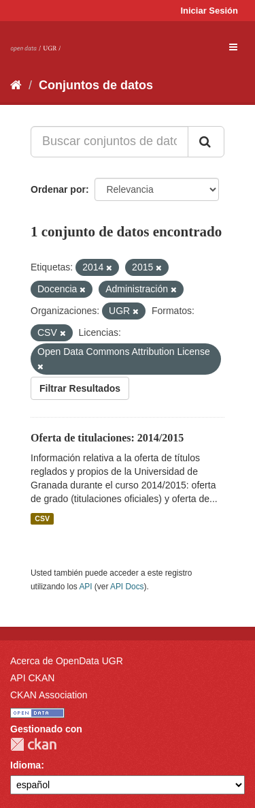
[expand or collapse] (233, 47)
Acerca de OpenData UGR (66, 660)
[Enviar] (206, 141)
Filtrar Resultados (79, 388)
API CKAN (32, 677)
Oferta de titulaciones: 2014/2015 (107, 438)
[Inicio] (16, 85)
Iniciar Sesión (209, 10)
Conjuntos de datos (96, 85)
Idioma (25, 765)
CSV (42, 518)
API (85, 586)
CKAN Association (49, 694)
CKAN (33, 744)
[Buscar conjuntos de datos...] (109, 141)
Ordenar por (58, 189)
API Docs (127, 586)
